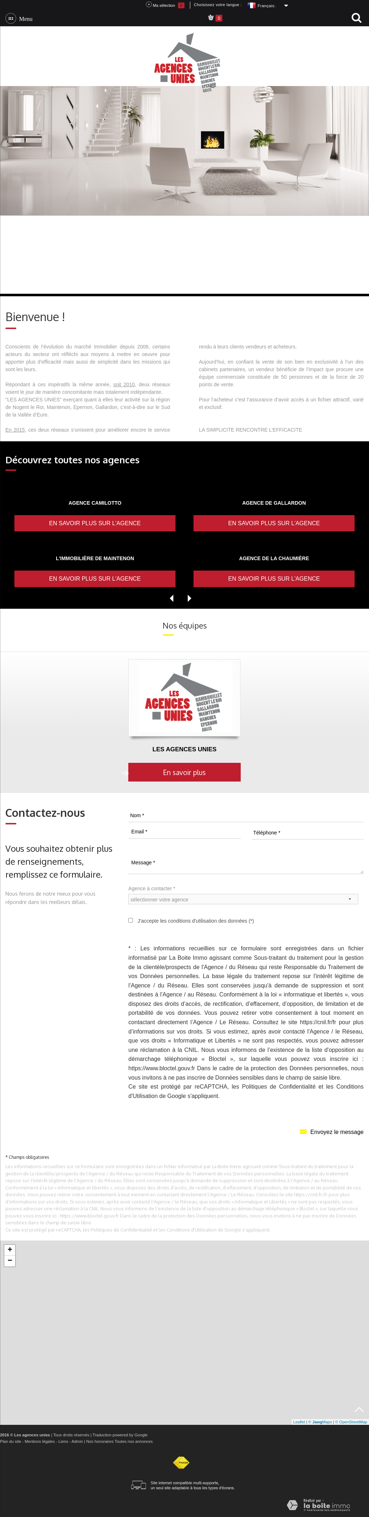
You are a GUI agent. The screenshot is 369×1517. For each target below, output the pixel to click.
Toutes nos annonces (134, 1441)
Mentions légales (40, 1441)
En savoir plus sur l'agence (95, 523)
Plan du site (10, 1441)
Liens (63, 1441)
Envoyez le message (332, 1131)
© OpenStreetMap (351, 1422)
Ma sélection (165, 4)
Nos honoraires (100, 1441)
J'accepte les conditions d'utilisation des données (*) (196, 921)
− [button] (10, 1261)
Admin (77, 1441)
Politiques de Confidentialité (278, 1087)
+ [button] (10, 1250)
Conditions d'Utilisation (191, 1230)
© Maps (320, 1422)
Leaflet (299, 1422)
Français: (267, 6)
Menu (24, 18)
